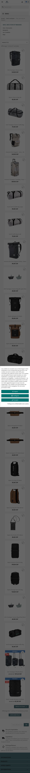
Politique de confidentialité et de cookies (18, 404)
